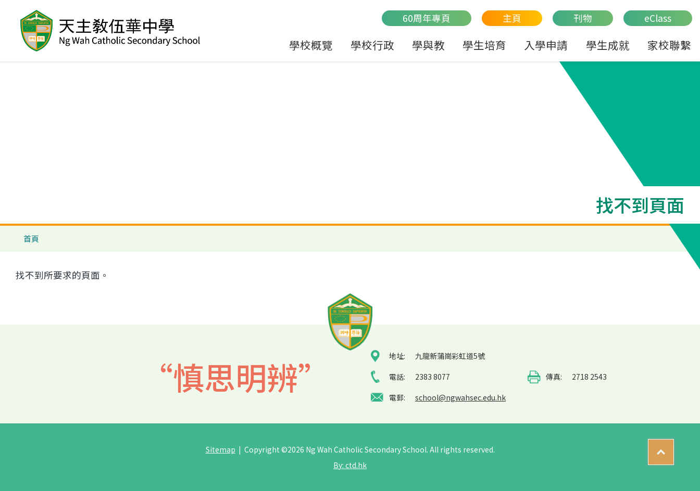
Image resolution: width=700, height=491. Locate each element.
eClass (657, 17)
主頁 (512, 17)
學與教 (428, 45)
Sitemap (220, 449)
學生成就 (608, 45)
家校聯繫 (669, 45)
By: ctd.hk (350, 465)
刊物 (582, 17)
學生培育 (484, 45)
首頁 (31, 238)
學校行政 (372, 45)
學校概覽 (311, 45)
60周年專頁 (427, 17)
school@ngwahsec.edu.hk (460, 397)
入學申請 (546, 45)
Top (673, 447)
